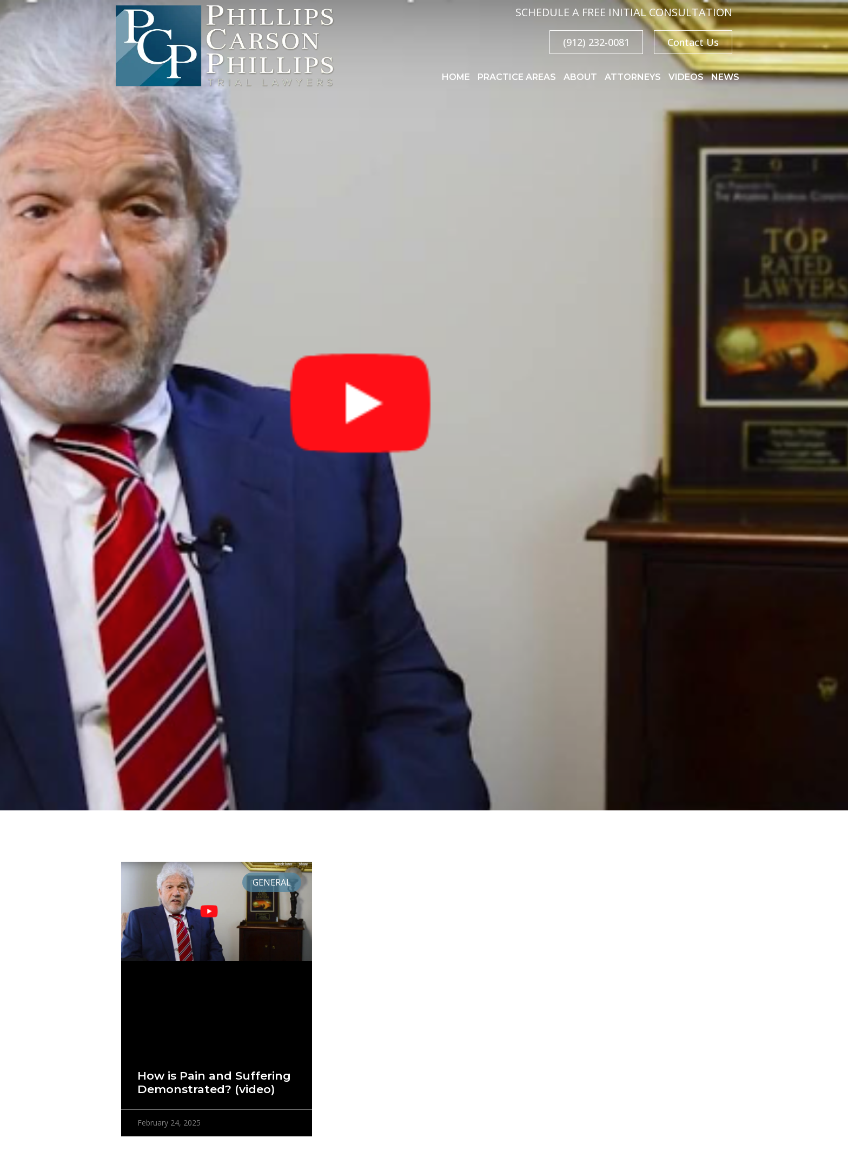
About (580, 77)
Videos (686, 77)
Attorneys (633, 77)
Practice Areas (517, 77)
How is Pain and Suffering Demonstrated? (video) (214, 1082)
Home (456, 77)
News (725, 77)
